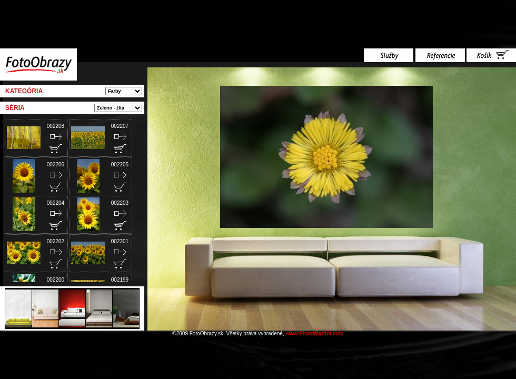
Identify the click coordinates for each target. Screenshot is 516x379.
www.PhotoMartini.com (314, 333)
